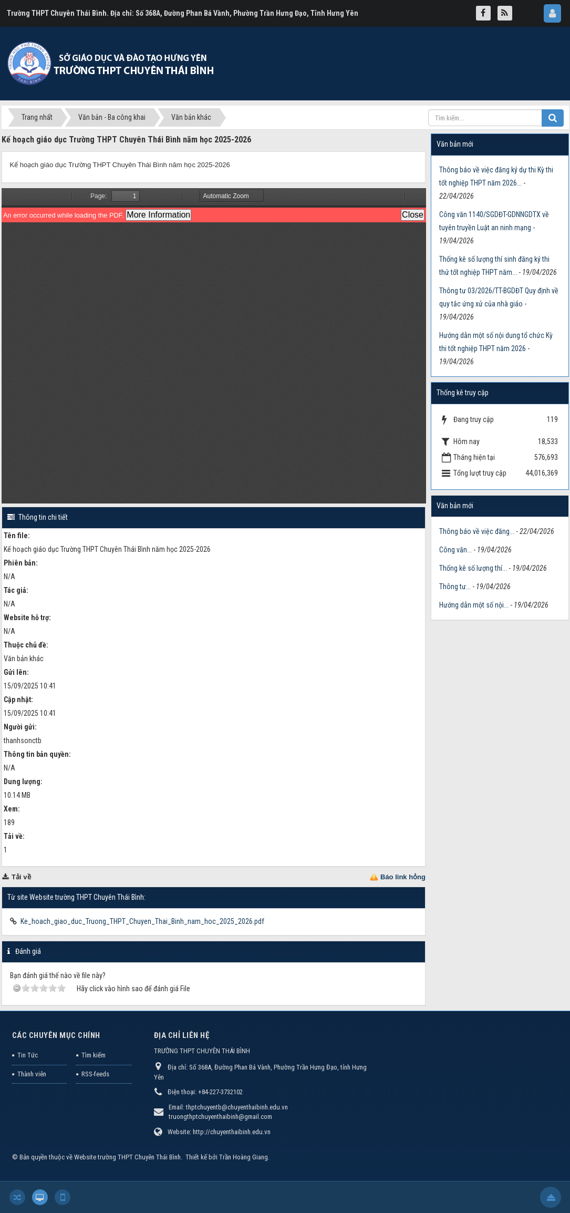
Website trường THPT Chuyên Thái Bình (127, 1157)
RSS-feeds (95, 1074)
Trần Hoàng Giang (243, 1157)
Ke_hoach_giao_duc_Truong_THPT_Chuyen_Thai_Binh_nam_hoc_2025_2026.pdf (142, 921)
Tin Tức (27, 1055)
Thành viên (31, 1074)
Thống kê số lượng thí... (473, 568)
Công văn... (455, 550)
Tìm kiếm (93, 1055)
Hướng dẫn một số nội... (474, 605)
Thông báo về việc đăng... (476, 531)
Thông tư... (455, 586)
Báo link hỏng (403, 877)
